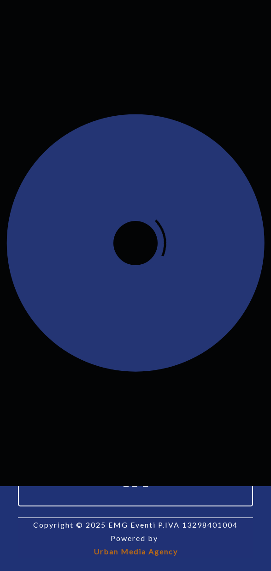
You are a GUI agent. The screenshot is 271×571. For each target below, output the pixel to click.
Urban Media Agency (136, 551)
